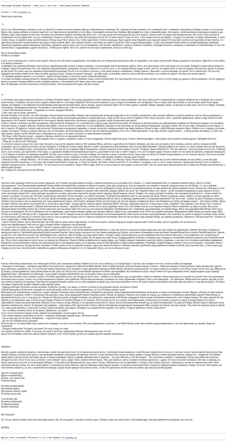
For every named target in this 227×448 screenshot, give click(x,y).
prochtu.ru (25, 13)
